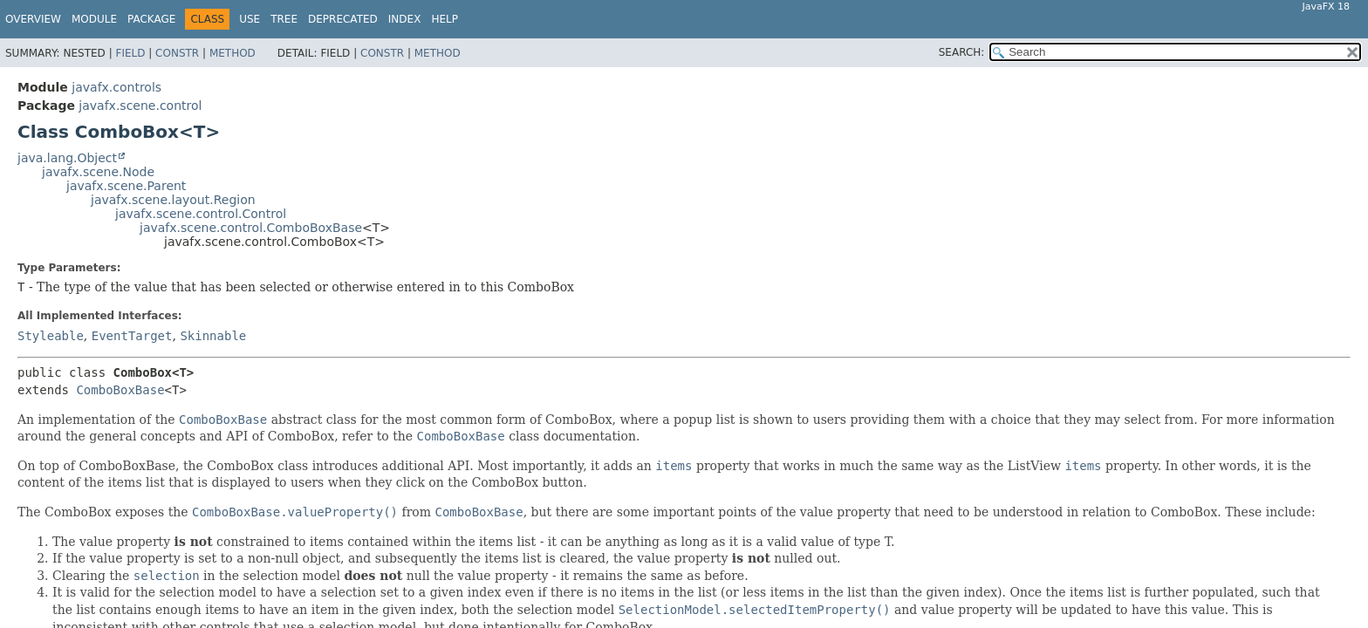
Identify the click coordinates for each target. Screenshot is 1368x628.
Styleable (50, 336)
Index (404, 19)
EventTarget (132, 336)
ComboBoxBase (120, 390)
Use (249, 19)
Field (130, 53)
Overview (33, 19)
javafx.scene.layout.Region (173, 200)
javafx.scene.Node (98, 172)
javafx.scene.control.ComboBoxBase (251, 228)
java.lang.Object (67, 158)
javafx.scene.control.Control (200, 214)
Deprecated (343, 19)
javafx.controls (116, 87)
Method (232, 53)
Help (444, 19)
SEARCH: (962, 52)
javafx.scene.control (140, 106)
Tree (284, 19)
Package (151, 19)
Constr (177, 53)
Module (94, 19)
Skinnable (213, 336)
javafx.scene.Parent (126, 186)
